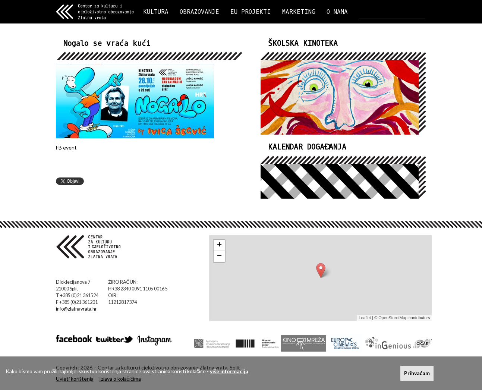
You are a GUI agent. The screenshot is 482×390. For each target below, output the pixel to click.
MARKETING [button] (298, 12)
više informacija (229, 371)
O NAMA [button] (337, 12)
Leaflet (365, 317)
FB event (66, 147)
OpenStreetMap (392, 317)
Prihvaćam (417, 373)
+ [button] (219, 245)
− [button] (219, 256)
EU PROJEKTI (250, 12)
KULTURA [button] (155, 12)
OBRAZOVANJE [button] (199, 12)
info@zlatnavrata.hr (76, 309)
